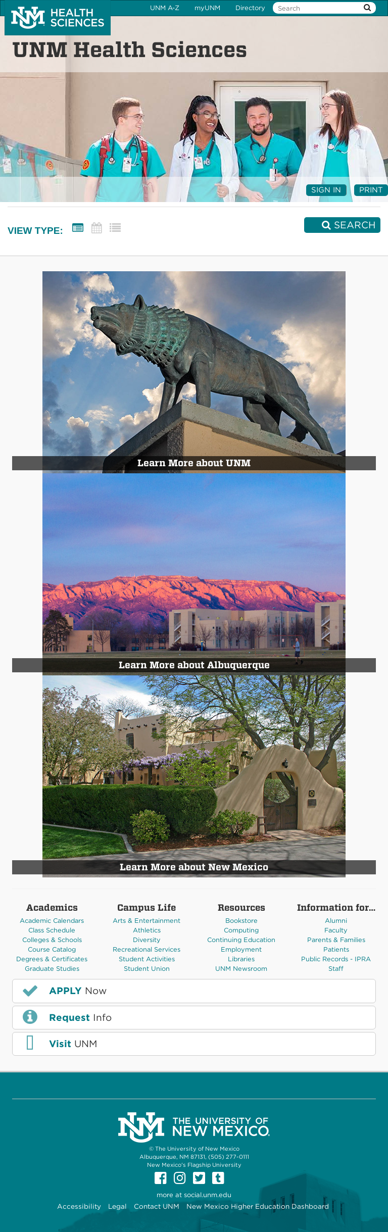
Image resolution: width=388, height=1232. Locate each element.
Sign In (326, 189)
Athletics (147, 930)
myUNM (207, 8)
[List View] (115, 228)
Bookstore (241, 920)
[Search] (342, 225)
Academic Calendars (52, 920)
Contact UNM (156, 1206)
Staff (336, 968)
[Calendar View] (96, 228)
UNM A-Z (164, 8)
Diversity (147, 940)
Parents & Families (336, 940)
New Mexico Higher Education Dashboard (257, 1206)
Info (66, 1016)
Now (64, 990)
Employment (241, 949)
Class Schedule (51, 930)
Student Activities (147, 959)
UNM (59, 1043)
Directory (250, 8)
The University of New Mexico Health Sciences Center (58, 17)
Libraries (241, 959)
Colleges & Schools (52, 940)
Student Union (147, 968)
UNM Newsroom (241, 968)
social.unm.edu (207, 1195)
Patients (336, 949)
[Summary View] (77, 228)
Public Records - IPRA (336, 959)
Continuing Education (241, 940)
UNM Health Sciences (129, 49)
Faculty (336, 930)
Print (371, 189)
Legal (117, 1206)
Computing (241, 930)
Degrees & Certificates (51, 959)
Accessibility (79, 1206)
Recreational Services (146, 949)
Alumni (336, 920)
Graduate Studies (52, 968)
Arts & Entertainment (146, 920)
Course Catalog (52, 949)
